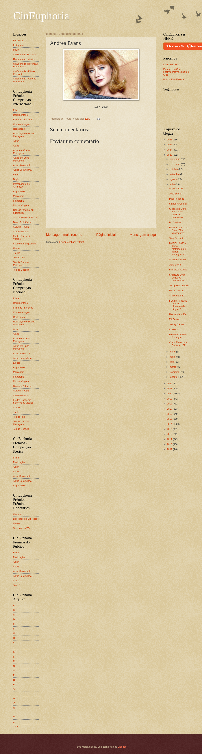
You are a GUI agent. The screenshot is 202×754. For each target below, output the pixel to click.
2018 (170, 403)
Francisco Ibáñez (178, 269)
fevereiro (175, 372)
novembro (175, 164)
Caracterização (21, 231)
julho (172, 184)
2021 (170, 388)
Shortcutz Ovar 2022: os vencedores (177, 277)
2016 (170, 414)
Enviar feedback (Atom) (71, 242)
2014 (170, 424)
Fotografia (18, 200)
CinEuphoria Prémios (24, 59)
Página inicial (106, 235)
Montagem (18, 196)
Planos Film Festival (173, 79)
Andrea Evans (176, 295)
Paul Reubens (176, 198)
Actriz (16, 145)
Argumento (19, 191)
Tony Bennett (176, 238)
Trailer (16, 253)
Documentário (20, 115)
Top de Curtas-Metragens (21, 263)
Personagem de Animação (21, 185)
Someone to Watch (23, 528)
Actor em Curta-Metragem (21, 151)
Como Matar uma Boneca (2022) (178, 343)
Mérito (16, 523)
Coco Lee (174, 329)
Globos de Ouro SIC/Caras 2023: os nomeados (177, 213)
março (173, 366)
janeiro (173, 377)
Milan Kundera (176, 290)
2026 (170, 139)
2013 (170, 429)
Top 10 (16, 585)
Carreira (17, 514)
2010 (170, 444)
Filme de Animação (23, 119)
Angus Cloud (176, 188)
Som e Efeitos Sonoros (25, 217)
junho (173, 351)
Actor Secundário (22, 165)
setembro (175, 174)
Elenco (16, 174)
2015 (170, 418)
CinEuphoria (41, 16)
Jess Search (175, 193)
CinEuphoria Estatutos (25, 54)
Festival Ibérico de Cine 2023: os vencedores (178, 230)
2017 (170, 408)
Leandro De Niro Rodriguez (177, 336)
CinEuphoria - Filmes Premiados (24, 72)
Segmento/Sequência (24, 243)
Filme (16, 110)
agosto (173, 179)
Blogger (122, 746)
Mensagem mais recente (64, 235)
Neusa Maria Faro (178, 314)
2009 (170, 449)
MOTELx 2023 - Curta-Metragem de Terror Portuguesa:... (178, 249)
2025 (170, 144)
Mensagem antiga (143, 235)
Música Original (21, 205)
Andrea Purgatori (178, 259)
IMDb (16, 49)
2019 (170, 398)
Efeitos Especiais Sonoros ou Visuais (23, 401)
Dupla (16, 179)
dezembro (175, 159)
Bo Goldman (175, 222)
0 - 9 (15, 726)
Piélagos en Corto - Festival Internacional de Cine (176, 72)
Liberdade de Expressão (26, 518)
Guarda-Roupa (21, 226)
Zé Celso (174, 319)
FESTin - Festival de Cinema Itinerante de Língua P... (178, 305)
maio (172, 356)
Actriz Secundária (22, 169)
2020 (170, 393)
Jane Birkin (175, 264)
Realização (19, 128)
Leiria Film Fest (171, 64)
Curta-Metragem (21, 124)
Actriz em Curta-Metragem (21, 159)
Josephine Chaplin (179, 285)
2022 (170, 383)
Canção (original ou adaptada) (23, 211)
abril (172, 361)
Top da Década (21, 269)
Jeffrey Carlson (177, 324)
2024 (170, 149)
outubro (174, 169)
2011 (170, 439)
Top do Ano (19, 257)
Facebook (18, 40)
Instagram (18, 45)
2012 (170, 434)
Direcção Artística (22, 222)
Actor (16, 141)
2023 (170, 154)
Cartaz (16, 248)
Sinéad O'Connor (178, 203)
